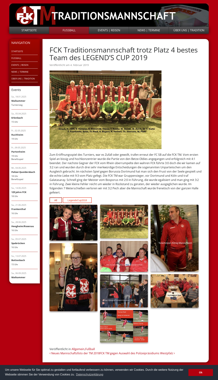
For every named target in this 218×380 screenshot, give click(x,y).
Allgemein (78, 349)
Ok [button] (200, 372)
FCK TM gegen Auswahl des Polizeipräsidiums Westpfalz (137, 353)
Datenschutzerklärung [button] (89, 374)
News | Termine (149, 30)
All (55, 200)
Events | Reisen (109, 30)
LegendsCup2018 (77, 200)
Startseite (29, 30)
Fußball (69, 30)
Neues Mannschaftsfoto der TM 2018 (75, 353)
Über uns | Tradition (188, 30)
